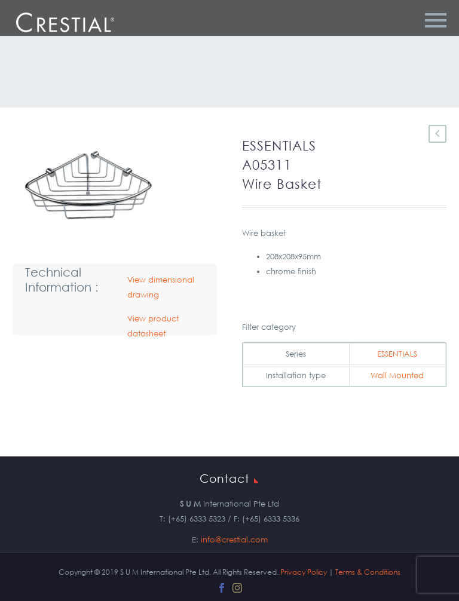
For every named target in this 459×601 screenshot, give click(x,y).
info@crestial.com (234, 540)
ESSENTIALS (397, 354)
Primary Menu (435, 20)
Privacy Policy (303, 572)
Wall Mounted (397, 375)
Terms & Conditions (367, 572)
